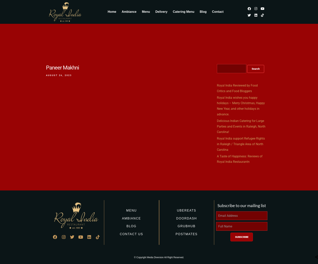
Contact (218, 11)
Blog (203, 11)
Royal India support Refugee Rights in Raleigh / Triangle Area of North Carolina (241, 144)
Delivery (161, 11)
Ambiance (129, 11)
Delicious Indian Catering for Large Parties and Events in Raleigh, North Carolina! (241, 126)
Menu (146, 11)
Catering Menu (183, 11)
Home (112, 11)
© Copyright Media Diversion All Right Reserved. (159, 257)
